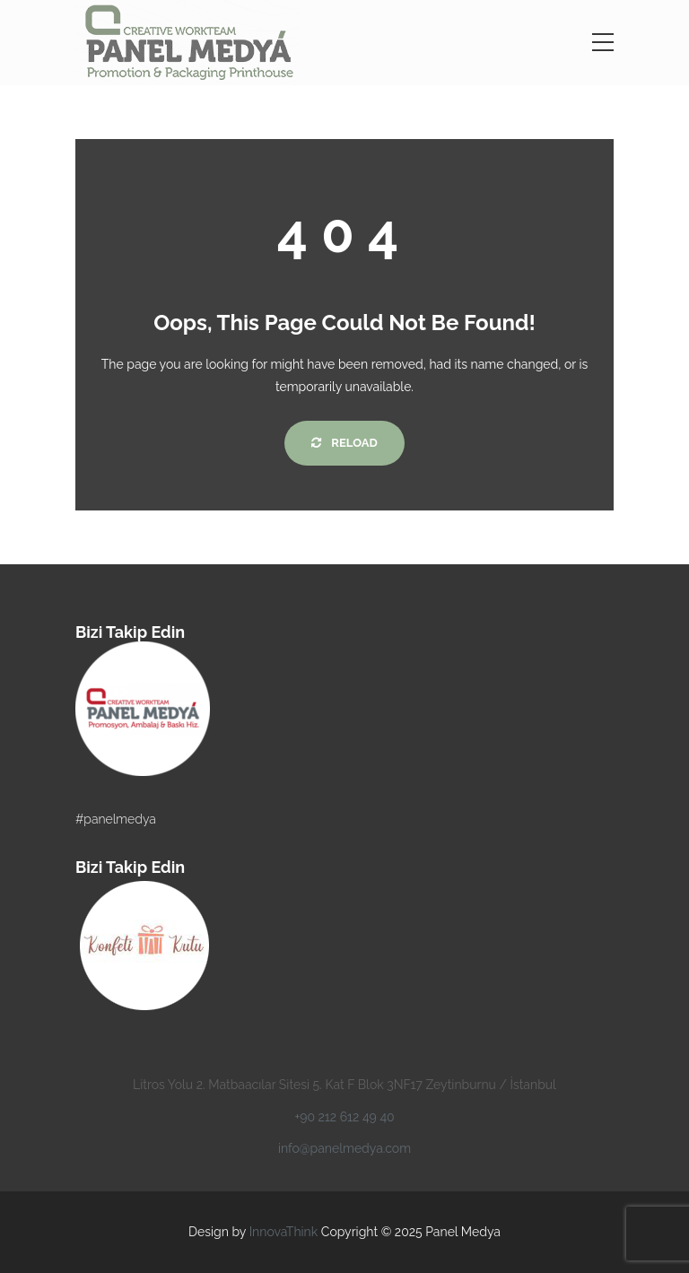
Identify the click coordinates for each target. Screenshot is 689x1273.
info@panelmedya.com (344, 1148)
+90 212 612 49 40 (344, 1117)
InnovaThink (283, 1232)
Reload (344, 442)
